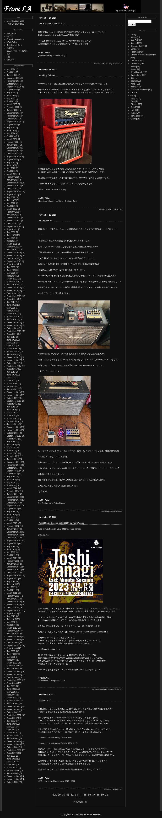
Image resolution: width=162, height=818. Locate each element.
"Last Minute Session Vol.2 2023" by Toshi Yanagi (61, 523)
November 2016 (14, 395)
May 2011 (11, 587)
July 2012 (11, 546)
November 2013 (14, 500)
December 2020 (14, 252)
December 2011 (14, 567)
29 (59, 794)
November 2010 (14, 605)
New (54, 794)
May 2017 (11, 378)
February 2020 (13, 282)
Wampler (134, 87)
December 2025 (14, 78)
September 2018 (14, 331)
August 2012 (12, 543)
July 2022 (11, 197)
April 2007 (11, 730)
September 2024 (14, 122)
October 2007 (13, 712)
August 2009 (12, 648)
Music (132, 113)
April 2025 (11, 101)
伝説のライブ (44, 700)
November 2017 (14, 360)
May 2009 (11, 657)
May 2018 (11, 343)
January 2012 (13, 564)
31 (67, 794)
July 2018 (11, 337)
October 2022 (13, 188)
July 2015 (11, 442)
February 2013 (13, 526)
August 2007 (12, 718)
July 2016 (11, 407)
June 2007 (11, 724)
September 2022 (14, 191)
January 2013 (13, 529)
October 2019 (13, 293)
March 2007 (12, 733)
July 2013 (11, 511)
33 (76, 794)
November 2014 (14, 465)
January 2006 (13, 773)
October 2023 (13, 154)
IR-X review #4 (45, 221)
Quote (133, 119)
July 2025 (11, 92)
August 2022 (12, 194)
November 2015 (14, 430)
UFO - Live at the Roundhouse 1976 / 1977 (56, 781)
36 (89, 794)
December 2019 (14, 287)
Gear (132, 107)
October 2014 (13, 468)
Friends (116, 689)
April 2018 (11, 346)
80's (8, 54)
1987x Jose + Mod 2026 (17, 51)
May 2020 (11, 273)
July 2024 (11, 127)
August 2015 (12, 439)
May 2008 (11, 692)
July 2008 (11, 686)
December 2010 (14, 602)
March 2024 (12, 139)
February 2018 (13, 351)
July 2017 (11, 372)
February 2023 (13, 177)
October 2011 (13, 573)
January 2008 (13, 703)
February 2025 (13, 107)
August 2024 (12, 124)
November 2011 (14, 570)
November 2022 (14, 186)
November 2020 (14, 255)
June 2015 (11, 445)
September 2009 (14, 645)
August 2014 (12, 474)
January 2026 (13, 75)
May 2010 (11, 622)
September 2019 (14, 296)
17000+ (10, 36)
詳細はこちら (44, 535)
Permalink (97, 64)
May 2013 (11, 517)
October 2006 (13, 747)
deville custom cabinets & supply (52, 189)
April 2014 (11, 485)
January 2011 (13, 599)
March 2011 (12, 593)
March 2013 (12, 523)
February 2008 (13, 701)
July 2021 (11, 232)
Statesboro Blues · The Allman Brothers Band (57, 201)
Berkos (133, 37)
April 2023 (11, 171)
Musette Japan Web (15, 21)
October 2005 (13, 782)
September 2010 (14, 610)
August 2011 (12, 578)
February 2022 (13, 212)
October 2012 (13, 538)
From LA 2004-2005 (15, 24)
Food (132, 101)
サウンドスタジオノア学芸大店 (98, 608)
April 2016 (11, 415)
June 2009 (11, 654)
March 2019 (12, 314)
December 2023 (14, 148)
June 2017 (11, 375)
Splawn (133, 81)
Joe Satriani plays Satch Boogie (51, 503)
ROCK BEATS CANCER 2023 (52, 24)
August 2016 (12, 404)
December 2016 (14, 392)
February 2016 (13, 421)
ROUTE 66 (11, 33)
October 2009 (13, 642)
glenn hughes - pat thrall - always (52, 55)
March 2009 (12, 663)
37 (93, 794)
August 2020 (12, 264)
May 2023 (11, 168)
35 (85, 794)
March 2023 (12, 174)
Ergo (132, 34)
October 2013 (13, 503)
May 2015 (11, 447)
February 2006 (13, 770)
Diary (110, 64)
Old (106, 794)
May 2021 (11, 238)
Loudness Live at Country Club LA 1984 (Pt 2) (57, 743)
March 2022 (12, 209)
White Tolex (12, 42)
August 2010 (12, 613)
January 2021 (13, 250)
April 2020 (11, 276)
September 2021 (14, 226)
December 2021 (14, 218)
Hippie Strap (135, 75)
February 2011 (13, 596)
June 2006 (11, 759)
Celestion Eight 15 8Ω (47, 172)
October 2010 (13, 607)
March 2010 (12, 628)
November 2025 (14, 81)
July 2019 (11, 302)
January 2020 (13, 284)
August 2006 (12, 753)
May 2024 (11, 133)
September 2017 (14, 366)
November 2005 (14, 779)
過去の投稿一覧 (80, 802)
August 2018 (12, 334)
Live (121, 64)
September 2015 (14, 436)
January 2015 (13, 459)
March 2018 (12, 349)
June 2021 (11, 235)
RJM (132, 78)
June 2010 (11, 619)
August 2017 (12, 369)
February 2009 (13, 666)
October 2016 (13, 398)
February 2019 (13, 316)
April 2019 (11, 311)
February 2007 (13, 735)
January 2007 (13, 738)
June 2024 (11, 130)
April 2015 (11, 450)
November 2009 (14, 639)
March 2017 (12, 383)
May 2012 (11, 552)
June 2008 (11, 689)
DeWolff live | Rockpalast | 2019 (51, 681)
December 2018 (14, 322)
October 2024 (13, 119)
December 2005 (14, 776)
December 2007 (14, 706)
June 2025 (11, 95)
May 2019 (11, 308)
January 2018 (13, 354)
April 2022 (11, 206)
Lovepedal (134, 63)
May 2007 (11, 727)
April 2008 (11, 695)
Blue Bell (134, 40)
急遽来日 (11, 48)
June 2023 (11, 165)
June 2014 (11, 479)
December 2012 (14, 532)
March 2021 (12, 244)
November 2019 (14, 290)
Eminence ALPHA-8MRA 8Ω (78, 172)
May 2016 (11, 413)
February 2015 (13, 456)
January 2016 (13, 424)
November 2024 (14, 116)
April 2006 (11, 765)
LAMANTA (134, 60)
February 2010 (13, 631)
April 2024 (11, 136)
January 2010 (13, 634)
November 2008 (14, 674)
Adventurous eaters (15, 39)
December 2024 (14, 113)
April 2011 (11, 590)
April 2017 (11, 381)
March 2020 (12, 279)
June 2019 (11, 305)
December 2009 (14, 637)
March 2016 (12, 418)
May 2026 (11, 69)
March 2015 (12, 453)
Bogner (115, 209)
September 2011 (14, 575)
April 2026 (11, 72)
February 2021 (13, 247)
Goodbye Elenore (74, 632)
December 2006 (14, 741)
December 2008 (14, 671)
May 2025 (11, 98)
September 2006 (14, 750)
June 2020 (11, 270)
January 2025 (13, 110)
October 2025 (13, 84)
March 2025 (12, 104)
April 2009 (11, 660)
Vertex (133, 84)
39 (102, 794)
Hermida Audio (136, 72)
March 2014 (12, 488)
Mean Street (96, 632)
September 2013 (14, 506)
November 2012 (14, 535)
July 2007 (11, 721)
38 (98, 794)
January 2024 (13, 145)
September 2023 (14, 156)
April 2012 (11, 555)
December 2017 (14, 357)
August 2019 (12, 299)
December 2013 (14, 497)
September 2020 (14, 261)
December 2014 (14, 462)
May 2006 (11, 762)
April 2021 (11, 241)
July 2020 (11, 267)
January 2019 (13, 319)
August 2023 (12, 159)
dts (131, 95)
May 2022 (11, 203)
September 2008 (14, 680)
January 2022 (13, 215)
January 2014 (13, 494)
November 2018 (14, 325)
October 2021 (13, 223)
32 (72, 794)
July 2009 (11, 651)
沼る (9, 57)
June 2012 (11, 549)
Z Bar (132, 92)
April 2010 (11, 625)
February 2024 (13, 142)
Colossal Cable (137, 46)
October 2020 (13, 258)
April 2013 (11, 520)
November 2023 (14, 151)
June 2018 (11, 340)
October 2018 (13, 328)
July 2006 (11, 756)
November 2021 (14, 220)
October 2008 (13, 677)
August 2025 (12, 90)
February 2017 (13, 386)
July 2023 (11, 162)
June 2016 (11, 410)
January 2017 (13, 389)
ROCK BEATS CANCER (67, 32)
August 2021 (12, 229)
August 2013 (12, 509)
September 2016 (14, 401)
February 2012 (13, 561)
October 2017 (13, 363)
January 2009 (13, 669)
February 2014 (13, 491)
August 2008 (12, 683)
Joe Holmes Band (14, 45)
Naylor (133, 69)
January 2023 (13, 180)
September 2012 (14, 541)
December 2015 (14, 427)
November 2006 (14, 744)
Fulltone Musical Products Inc (143, 55)
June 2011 (11, 584)
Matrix (133, 66)
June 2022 (11, 200)
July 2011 (11, 581)
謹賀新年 (11, 60)
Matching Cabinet (47, 75)
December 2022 (14, 183)
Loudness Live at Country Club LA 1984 (55, 737)
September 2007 (14, 715)
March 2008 (12, 698)
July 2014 (11, 477)
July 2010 (11, 616)
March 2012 (12, 558)
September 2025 (14, 87)
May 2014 (11, 482)
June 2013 (11, 514)
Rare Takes (135, 116)
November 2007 (14, 709)
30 (63, 794)
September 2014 (14, 471)
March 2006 (12, 767)
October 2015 (13, 433)
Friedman (116, 64)
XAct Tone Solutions (139, 90)
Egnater (133, 49)
